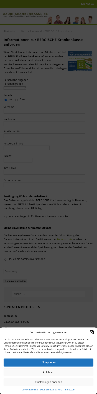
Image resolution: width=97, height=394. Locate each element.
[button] (91, 332)
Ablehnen (48, 372)
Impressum (69, 389)
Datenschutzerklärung (51, 389)
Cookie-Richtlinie (30, 389)
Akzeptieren (48, 362)
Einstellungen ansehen (48, 381)
